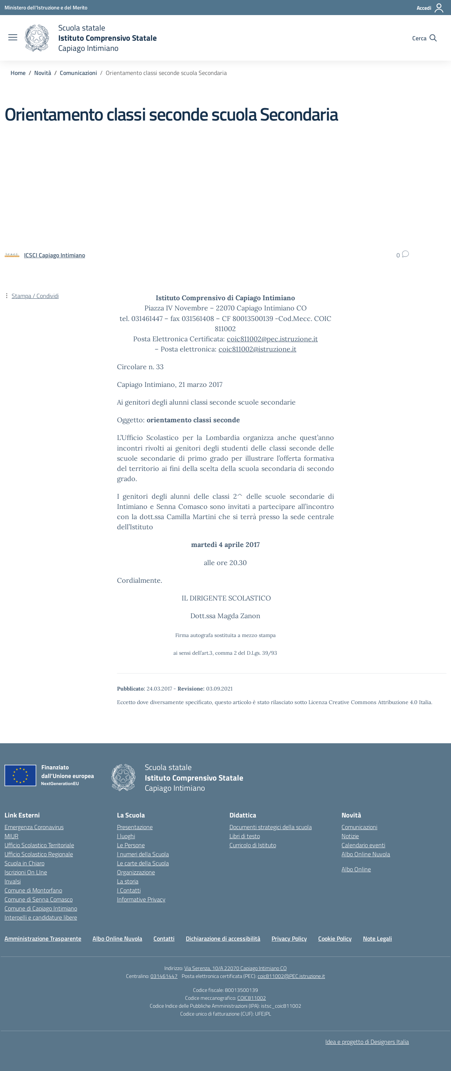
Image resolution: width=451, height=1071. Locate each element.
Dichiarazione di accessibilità (223, 938)
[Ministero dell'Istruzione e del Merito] (46, 7)
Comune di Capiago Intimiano (41, 908)
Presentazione (135, 826)
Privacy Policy (289, 938)
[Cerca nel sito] (424, 38)
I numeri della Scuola (143, 854)
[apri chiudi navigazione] (12, 38)
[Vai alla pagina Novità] (42, 72)
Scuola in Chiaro (24, 863)
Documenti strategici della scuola (270, 826)
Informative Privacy (141, 899)
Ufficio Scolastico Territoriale (39, 844)
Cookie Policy (335, 938)
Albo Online (356, 869)
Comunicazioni (359, 826)
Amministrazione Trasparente (43, 938)
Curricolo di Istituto (252, 844)
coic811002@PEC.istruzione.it (291, 976)
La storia (127, 881)
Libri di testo (244, 835)
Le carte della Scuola (143, 863)
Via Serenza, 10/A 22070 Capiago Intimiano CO (235, 968)
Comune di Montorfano (33, 890)
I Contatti (129, 890)
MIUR (11, 835)
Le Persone (131, 844)
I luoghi (126, 835)
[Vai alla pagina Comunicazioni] (78, 72)
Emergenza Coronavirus (34, 826)
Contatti (164, 938)
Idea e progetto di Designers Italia (367, 1041)
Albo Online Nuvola (366, 854)
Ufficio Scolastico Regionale (39, 854)
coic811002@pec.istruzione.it (272, 339)
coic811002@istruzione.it (257, 349)
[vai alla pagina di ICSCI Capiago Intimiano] (54, 255)
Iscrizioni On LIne (26, 872)
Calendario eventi (363, 844)
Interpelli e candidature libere (41, 917)
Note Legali (377, 938)
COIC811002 (251, 998)
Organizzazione (136, 872)
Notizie (350, 835)
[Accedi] (430, 8)
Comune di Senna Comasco (39, 899)
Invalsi (13, 881)
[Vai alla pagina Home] (18, 72)
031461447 (164, 976)
